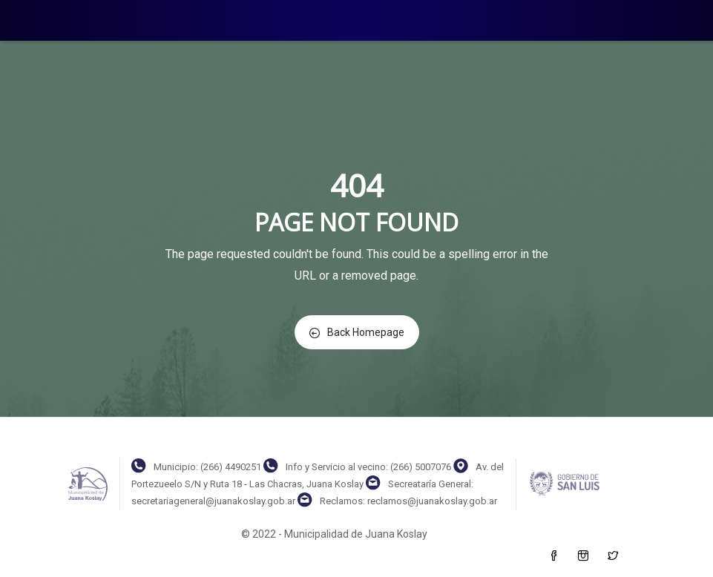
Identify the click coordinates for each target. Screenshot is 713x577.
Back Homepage (356, 332)
